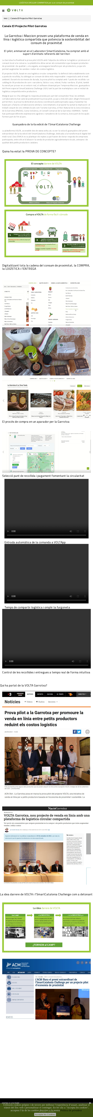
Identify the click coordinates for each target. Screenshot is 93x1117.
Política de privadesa (71, 1110)
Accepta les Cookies (45, 1114)
